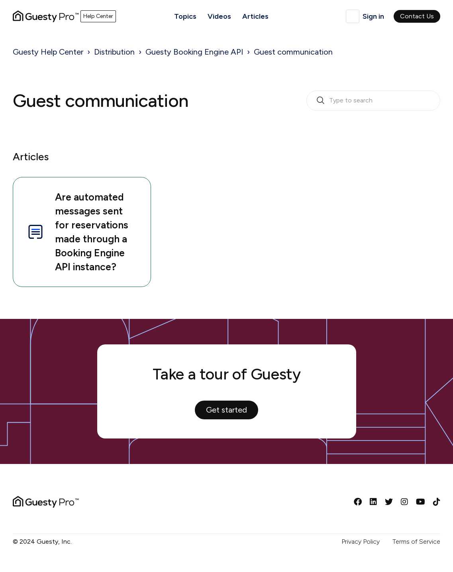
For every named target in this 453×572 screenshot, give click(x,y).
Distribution (114, 52)
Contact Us (417, 16)
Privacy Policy (360, 541)
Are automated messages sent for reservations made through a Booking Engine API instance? (77, 232)
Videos (219, 16)
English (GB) (352, 16)
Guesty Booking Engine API (194, 52)
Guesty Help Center (48, 52)
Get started (226, 410)
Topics (185, 16)
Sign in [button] (373, 16)
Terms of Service (416, 541)
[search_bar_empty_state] (373, 100)
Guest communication (293, 52)
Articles (255, 16)
